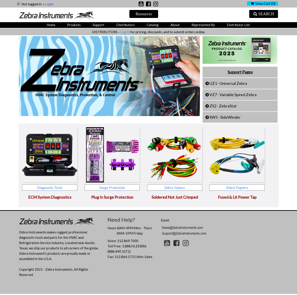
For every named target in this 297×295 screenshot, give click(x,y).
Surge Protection (112, 188)
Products (74, 25)
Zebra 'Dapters (237, 188)
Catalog (153, 25)
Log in (125, 32)
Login (49, 4)
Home (51, 25)
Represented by (203, 25)
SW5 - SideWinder (225, 117)
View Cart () (263, 3)
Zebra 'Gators (174, 188)
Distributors (125, 25)
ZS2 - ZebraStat (223, 105)
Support (98, 25)
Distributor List (238, 25)
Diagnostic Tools (49, 188)
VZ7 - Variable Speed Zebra (233, 94)
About (175, 25)
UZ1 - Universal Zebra (228, 83)
